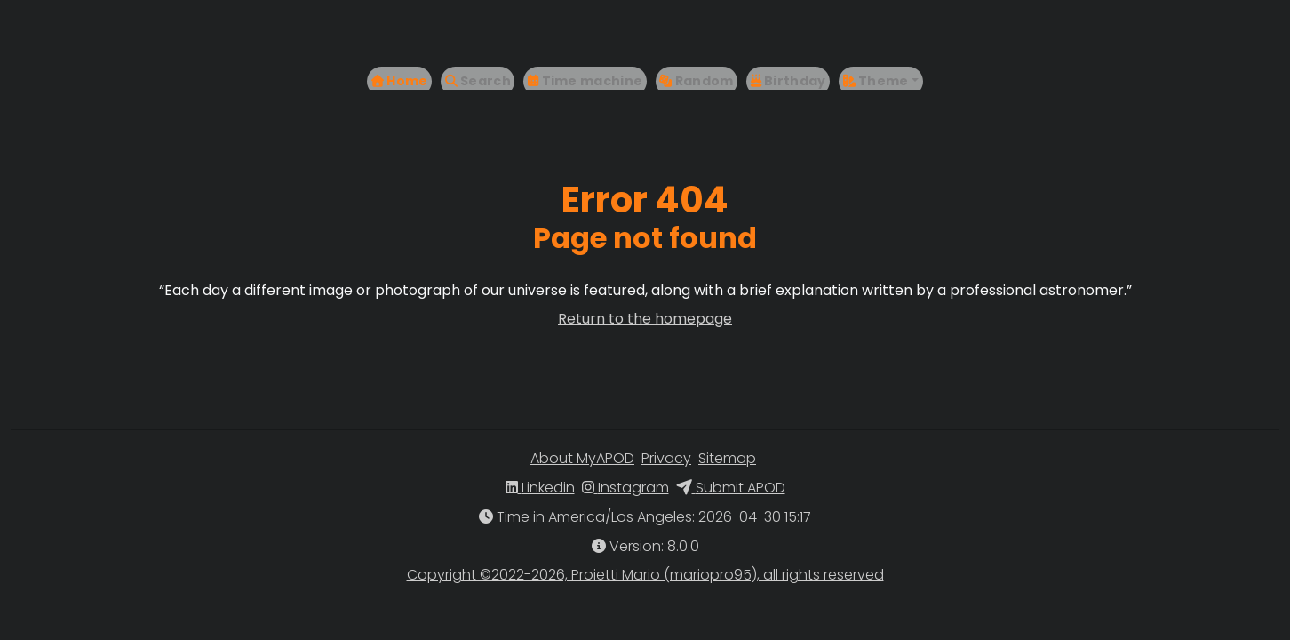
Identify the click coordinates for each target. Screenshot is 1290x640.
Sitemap (727, 458)
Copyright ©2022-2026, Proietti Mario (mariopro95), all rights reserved (645, 574)
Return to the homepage (645, 318)
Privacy (666, 458)
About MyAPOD (582, 458)
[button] (905, 47)
